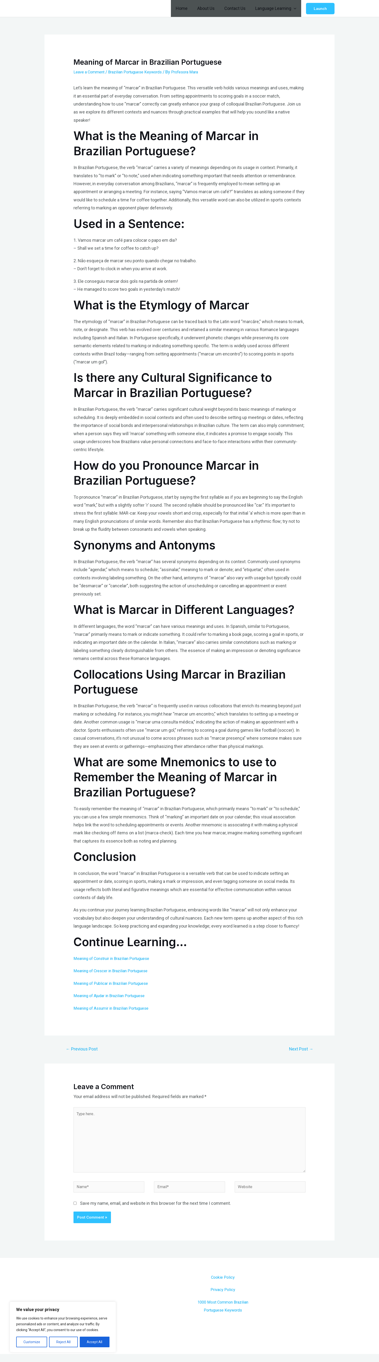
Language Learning (276, 8)
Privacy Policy (223, 1297)
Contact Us (236, 8)
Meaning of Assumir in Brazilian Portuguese (115, 1008)
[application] (294, 8)
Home (185, 8)
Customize (31, 1342)
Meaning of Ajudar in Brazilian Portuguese (113, 995)
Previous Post (83, 1049)
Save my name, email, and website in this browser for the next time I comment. (155, 1211)
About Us (208, 8)
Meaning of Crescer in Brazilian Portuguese (114, 970)
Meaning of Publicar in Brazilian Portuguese (114, 983)
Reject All (63, 1342)
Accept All (94, 1342)
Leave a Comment (90, 71)
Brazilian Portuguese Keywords (142, 71)
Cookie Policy (223, 1285)
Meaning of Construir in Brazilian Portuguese (116, 958)
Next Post (299, 1049)
